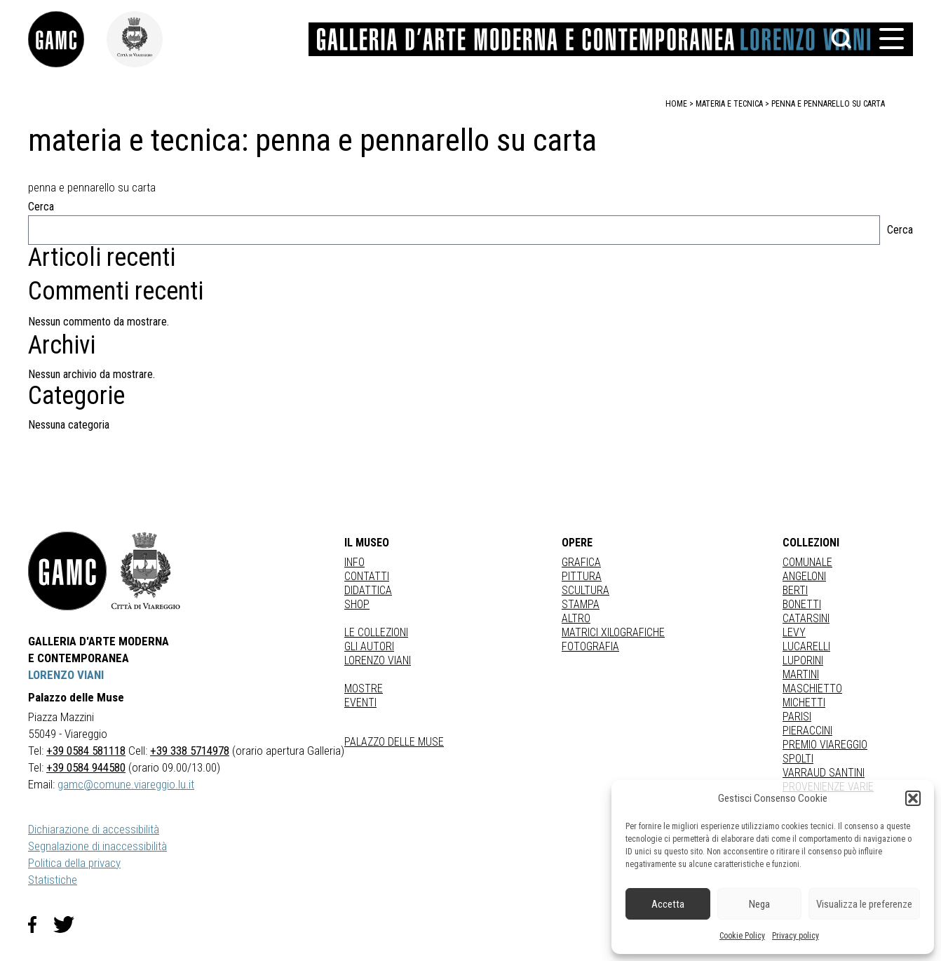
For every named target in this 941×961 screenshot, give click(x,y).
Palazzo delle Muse (394, 741)
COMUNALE (807, 562)
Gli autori (369, 646)
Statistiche (52, 880)
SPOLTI (798, 758)
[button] (913, 798)
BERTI (795, 590)
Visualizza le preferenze (864, 904)
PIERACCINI (807, 730)
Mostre (363, 688)
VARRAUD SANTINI (824, 772)
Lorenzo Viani (377, 660)
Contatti (366, 576)
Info (354, 562)
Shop (357, 604)
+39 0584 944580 (86, 767)
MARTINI (801, 674)
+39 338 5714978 (189, 751)
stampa (581, 604)
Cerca (41, 206)
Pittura (582, 576)
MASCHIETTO (812, 688)
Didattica (368, 590)
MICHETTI (804, 702)
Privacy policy (795, 936)
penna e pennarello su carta (828, 104)
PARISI (797, 716)
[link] (67, 39)
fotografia (590, 646)
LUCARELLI (806, 646)
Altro (576, 618)
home (676, 104)
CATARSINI (806, 618)
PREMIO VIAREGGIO (825, 744)
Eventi (360, 702)
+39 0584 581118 (86, 751)
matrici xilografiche (613, 632)
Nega (759, 904)
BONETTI (802, 604)
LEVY (794, 632)
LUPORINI (803, 660)
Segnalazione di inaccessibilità (97, 846)
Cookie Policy (742, 936)
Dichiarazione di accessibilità (93, 829)
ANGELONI (804, 576)
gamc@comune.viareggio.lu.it (125, 784)
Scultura (585, 590)
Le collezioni (376, 632)
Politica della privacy (74, 863)
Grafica (581, 562)
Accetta (667, 904)
